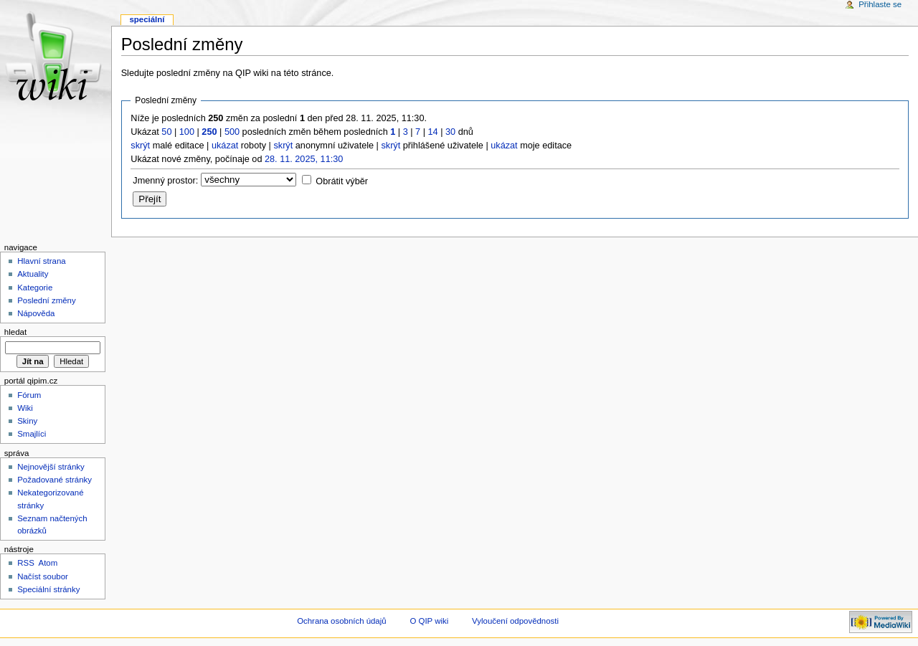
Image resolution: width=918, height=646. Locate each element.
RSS (25, 563)
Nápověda (36, 313)
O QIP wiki (429, 621)
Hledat (15, 332)
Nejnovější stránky (51, 466)
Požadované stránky (54, 479)
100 (186, 132)
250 (209, 132)
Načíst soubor (42, 576)
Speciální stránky (48, 589)
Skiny (27, 421)
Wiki (25, 408)
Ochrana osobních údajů (341, 621)
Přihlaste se (880, 4)
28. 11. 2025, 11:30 (304, 159)
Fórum (29, 395)
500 (232, 132)
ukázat (225, 146)
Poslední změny (46, 300)
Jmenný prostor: (165, 181)
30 (450, 132)
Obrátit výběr (342, 181)
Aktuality (32, 274)
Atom (48, 563)
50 (166, 132)
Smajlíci (31, 433)
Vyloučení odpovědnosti (515, 621)
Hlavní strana (41, 261)
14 (433, 132)
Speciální (146, 19)
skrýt (140, 146)
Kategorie (34, 287)
